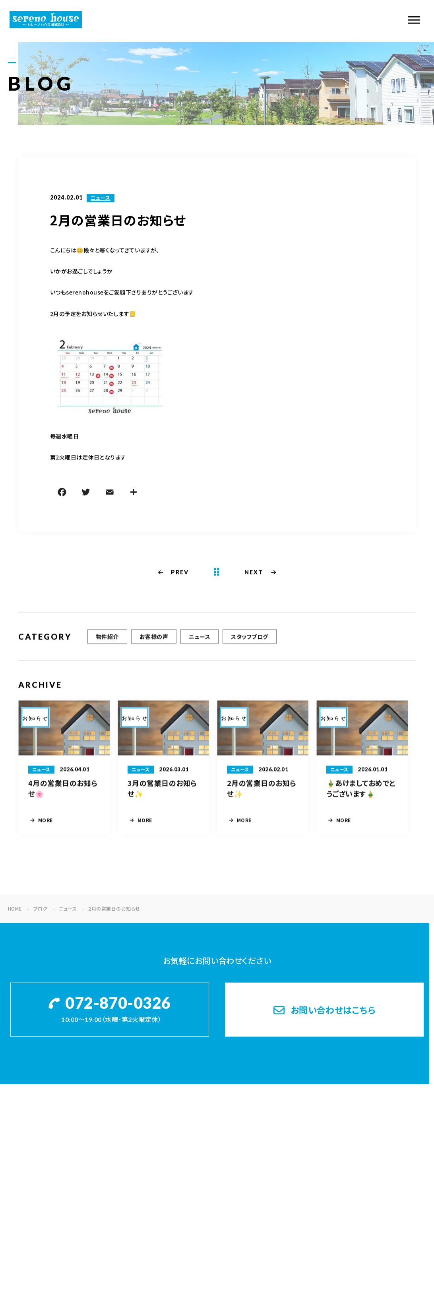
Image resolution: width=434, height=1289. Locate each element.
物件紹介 (107, 640)
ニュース (100, 199)
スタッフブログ (249, 640)
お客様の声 (154, 640)
